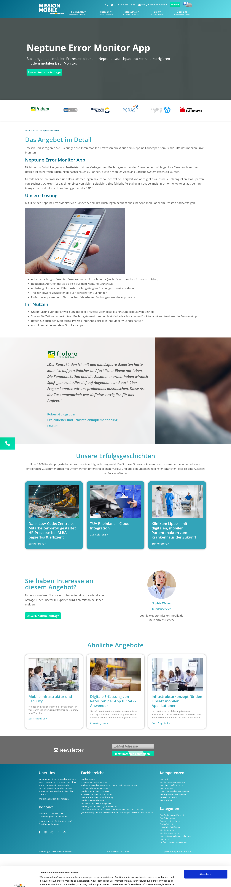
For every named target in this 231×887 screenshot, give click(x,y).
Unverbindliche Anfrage (44, 72)
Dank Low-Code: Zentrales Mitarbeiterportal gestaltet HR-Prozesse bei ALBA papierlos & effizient (52, 530)
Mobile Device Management (172, 782)
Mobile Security (167, 830)
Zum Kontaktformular (49, 824)
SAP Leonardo (166, 788)
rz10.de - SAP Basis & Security (94, 782)
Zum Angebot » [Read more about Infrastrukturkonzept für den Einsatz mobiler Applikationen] (161, 723)
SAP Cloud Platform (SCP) (171, 785)
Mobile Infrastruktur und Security (50, 698)
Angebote (45, 130)
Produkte (55, 130)
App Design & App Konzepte (172, 815)
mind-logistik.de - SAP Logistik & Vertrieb (99, 806)
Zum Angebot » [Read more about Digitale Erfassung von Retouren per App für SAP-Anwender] (99, 723)
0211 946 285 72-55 (123, 4)
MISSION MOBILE (32, 130)
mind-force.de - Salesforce (92, 800)
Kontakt (175, 4)
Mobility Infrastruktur (169, 833)
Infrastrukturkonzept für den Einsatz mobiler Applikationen (177, 701)
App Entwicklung (167, 818)
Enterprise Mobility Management (175, 791)
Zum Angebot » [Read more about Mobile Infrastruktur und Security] (38, 718)
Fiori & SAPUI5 (166, 824)
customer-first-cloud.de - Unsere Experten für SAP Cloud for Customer (112, 809)
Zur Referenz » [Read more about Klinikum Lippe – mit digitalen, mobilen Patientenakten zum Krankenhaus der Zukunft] (160, 543)
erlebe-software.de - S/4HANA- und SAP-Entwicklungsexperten (109, 785)
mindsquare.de (88, 779)
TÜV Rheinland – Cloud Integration (109, 526)
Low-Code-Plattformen (170, 827)
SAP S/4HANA (166, 800)
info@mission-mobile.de (152, 4)
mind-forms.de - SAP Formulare (95, 791)
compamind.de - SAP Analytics (94, 788)
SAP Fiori (164, 779)
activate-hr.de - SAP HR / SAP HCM (96, 794)
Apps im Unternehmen (170, 821)
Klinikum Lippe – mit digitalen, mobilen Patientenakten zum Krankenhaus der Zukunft (174, 530)
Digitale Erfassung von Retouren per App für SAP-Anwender (113, 701)
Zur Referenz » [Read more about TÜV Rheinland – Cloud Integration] (99, 534)
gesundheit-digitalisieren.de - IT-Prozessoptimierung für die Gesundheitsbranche (117, 812)
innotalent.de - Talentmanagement (96, 803)
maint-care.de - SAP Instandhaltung (97, 797)
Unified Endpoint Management (174, 842)
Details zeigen (47, 881)
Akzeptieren (205, 855)
